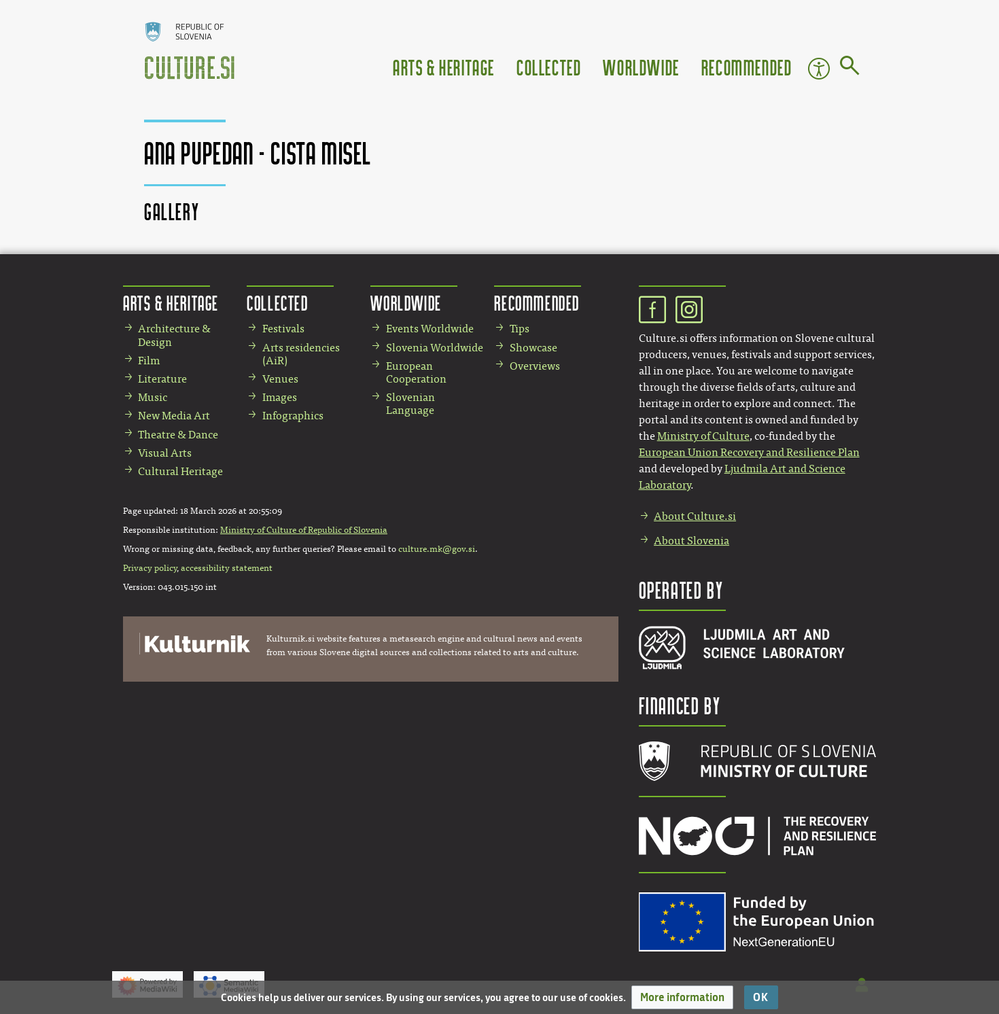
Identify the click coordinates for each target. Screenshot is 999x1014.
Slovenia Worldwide (434, 347)
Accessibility (819, 69)
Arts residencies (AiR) (301, 354)
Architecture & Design (174, 335)
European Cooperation (416, 372)
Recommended (746, 66)
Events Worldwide (430, 328)
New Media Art (174, 415)
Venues (280, 378)
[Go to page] (850, 68)
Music (152, 397)
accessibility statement (227, 568)
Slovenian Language (410, 404)
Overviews (535, 366)
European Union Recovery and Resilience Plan (749, 452)
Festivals (283, 328)
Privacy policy (150, 568)
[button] (682, 997)
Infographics (292, 415)
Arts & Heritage (444, 66)
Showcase (533, 347)
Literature (162, 378)
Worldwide (641, 66)
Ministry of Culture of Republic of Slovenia (303, 530)
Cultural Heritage (180, 471)
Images (279, 397)
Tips (519, 328)
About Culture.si (695, 516)
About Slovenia (691, 540)
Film (149, 360)
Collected (548, 66)
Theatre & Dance (178, 434)
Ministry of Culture (703, 436)
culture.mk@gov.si (436, 549)
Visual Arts (165, 453)
